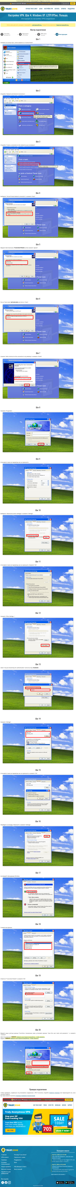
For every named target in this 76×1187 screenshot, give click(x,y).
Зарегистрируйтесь (62, 25)
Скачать (57, 9)
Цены (40, 9)
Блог (15, 1162)
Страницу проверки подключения (25, 1095)
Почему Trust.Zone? (31, 9)
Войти (72, 3)
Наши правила (6, 1166)
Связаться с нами (19, 1157)
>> (39, 3)
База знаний (18, 1169)
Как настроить (55, 1)
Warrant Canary (6, 1169)
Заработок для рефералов (6, 1172)
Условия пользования (5, 1163)
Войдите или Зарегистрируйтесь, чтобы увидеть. (31, 1037)
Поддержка (71, 9)
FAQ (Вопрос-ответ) (20, 1166)
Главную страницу (54, 1092)
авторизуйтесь (37, 25)
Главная (3, 1155)
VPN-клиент (5, 1157)
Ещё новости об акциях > (58, 1174)
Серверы (63, 9)
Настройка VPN (48, 9)
